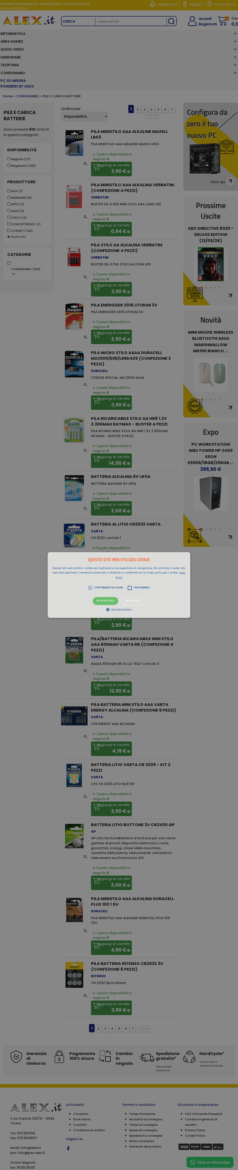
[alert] (119, 585)
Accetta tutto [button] (105, 601)
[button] (119, 585)
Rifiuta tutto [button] (133, 601)
